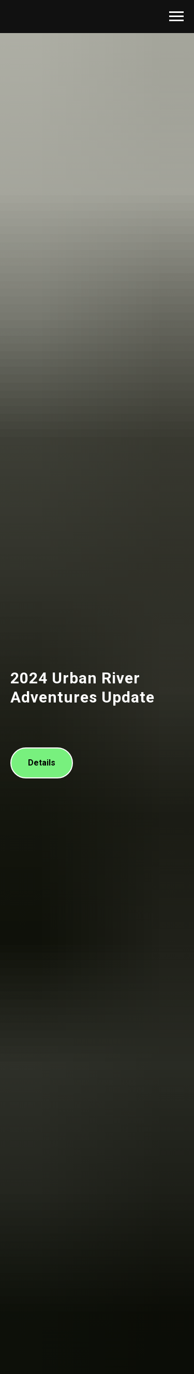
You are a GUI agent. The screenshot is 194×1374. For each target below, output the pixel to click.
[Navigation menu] (176, 16)
